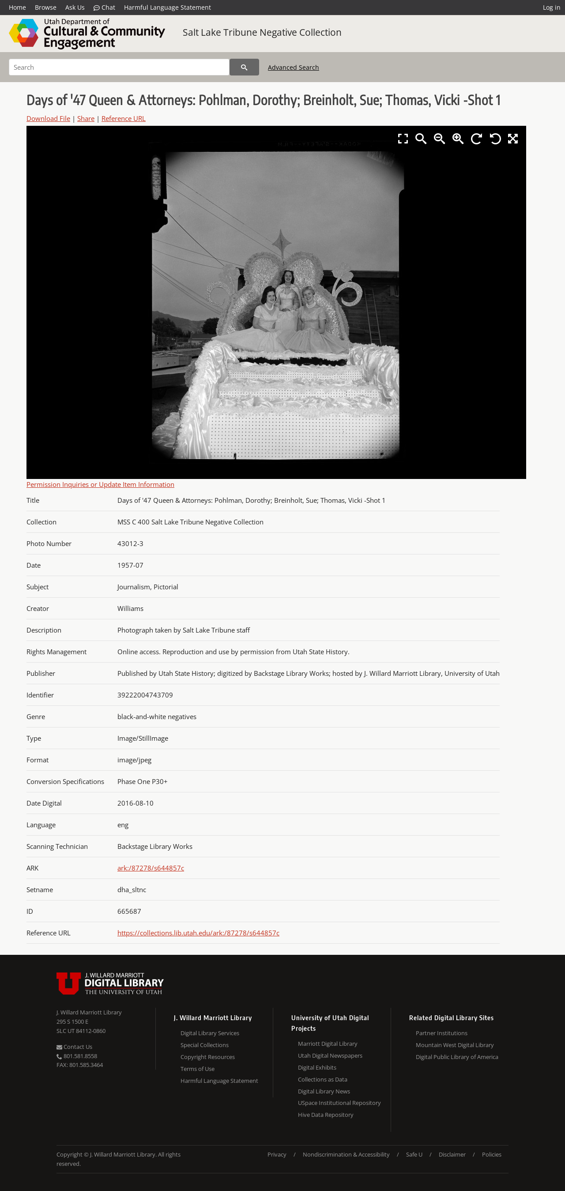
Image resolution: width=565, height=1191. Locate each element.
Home (17, 7)
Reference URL (124, 118)
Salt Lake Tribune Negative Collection (262, 32)
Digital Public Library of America (457, 1057)
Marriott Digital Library (328, 1044)
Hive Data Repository (326, 1115)
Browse (45, 7)
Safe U (414, 1154)
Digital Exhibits (317, 1067)
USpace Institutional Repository (339, 1103)
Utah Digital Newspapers (330, 1055)
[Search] (119, 67)
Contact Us (74, 1047)
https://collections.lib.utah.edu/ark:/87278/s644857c (198, 932)
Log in (552, 7)
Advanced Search (293, 67)
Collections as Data (322, 1079)
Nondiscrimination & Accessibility (346, 1154)
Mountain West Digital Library (455, 1045)
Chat (104, 7)
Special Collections (205, 1045)
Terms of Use (198, 1069)
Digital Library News (324, 1091)
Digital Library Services (210, 1033)
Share (85, 118)
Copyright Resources (208, 1057)
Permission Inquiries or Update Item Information (100, 484)
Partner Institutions (441, 1033)
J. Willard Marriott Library (89, 1012)
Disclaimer (452, 1154)
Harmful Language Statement (167, 7)
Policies (491, 1154)
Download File (48, 118)
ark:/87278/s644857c (150, 867)
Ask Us (75, 7)
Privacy (276, 1154)
